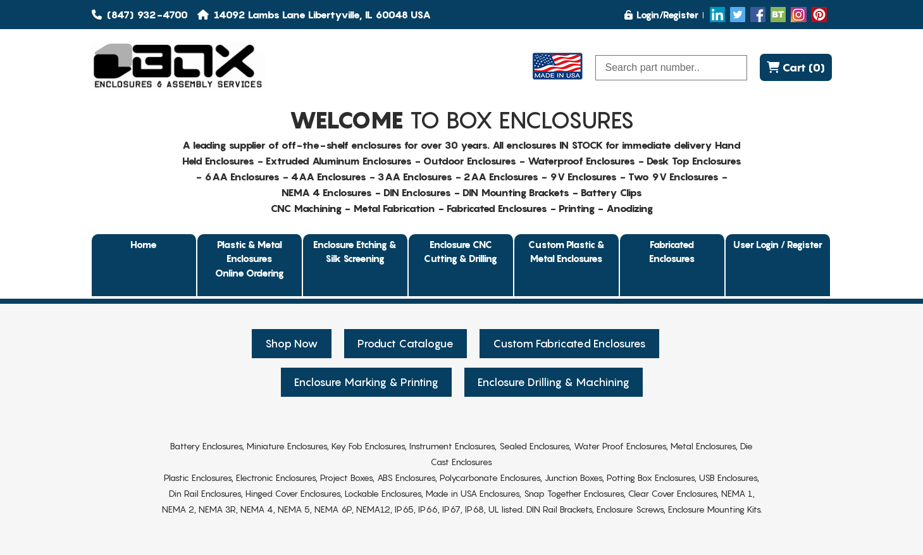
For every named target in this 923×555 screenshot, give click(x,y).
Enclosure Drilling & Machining (553, 382)
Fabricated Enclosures (672, 252)
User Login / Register (777, 244)
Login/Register (661, 14)
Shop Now (291, 343)
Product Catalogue (405, 343)
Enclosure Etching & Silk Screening (355, 252)
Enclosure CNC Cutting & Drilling (460, 252)
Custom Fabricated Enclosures (569, 343)
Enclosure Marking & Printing (366, 382)
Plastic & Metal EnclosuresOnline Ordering (249, 258)
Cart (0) (796, 67)
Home (143, 244)
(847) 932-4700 (140, 14)
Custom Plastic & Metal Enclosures (566, 252)
